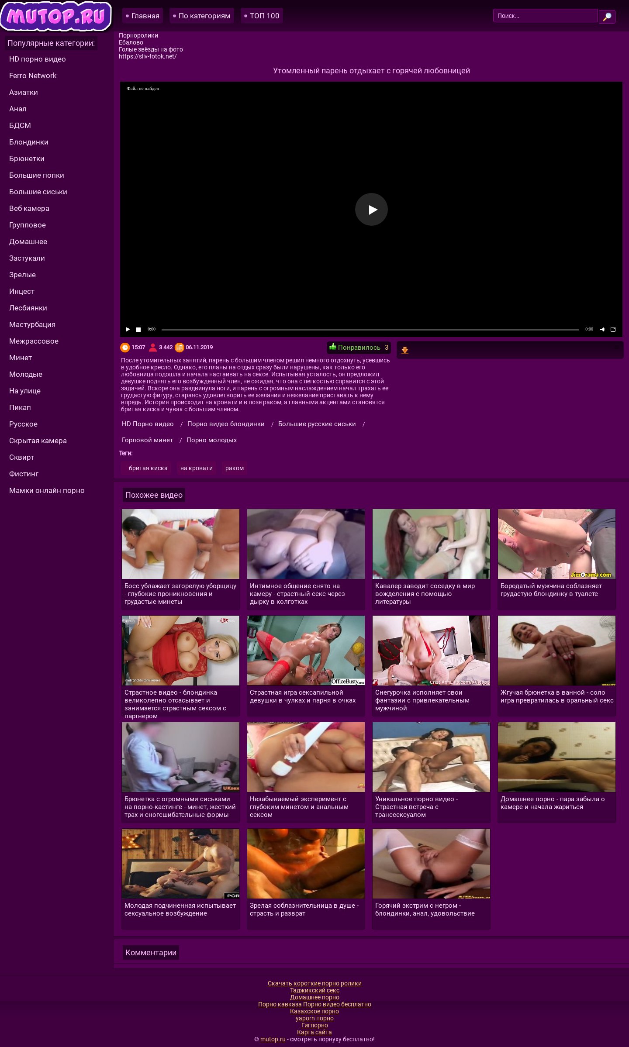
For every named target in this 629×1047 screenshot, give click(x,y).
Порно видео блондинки (226, 424)
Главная (145, 15)
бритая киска (148, 468)
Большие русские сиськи (317, 424)
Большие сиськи (38, 191)
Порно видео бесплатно (337, 1004)
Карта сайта (314, 1032)
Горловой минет (147, 440)
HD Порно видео (148, 424)
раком (234, 468)
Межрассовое (34, 341)
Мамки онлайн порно (47, 490)
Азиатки (23, 92)
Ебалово (131, 42)
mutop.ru (273, 1039)
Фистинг (23, 473)
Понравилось (354, 347)
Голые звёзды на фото (151, 49)
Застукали (27, 258)
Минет (20, 357)
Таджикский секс (314, 990)
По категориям (205, 15)
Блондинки (28, 142)
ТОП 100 (265, 15)
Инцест (22, 291)
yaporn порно (315, 1018)
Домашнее (28, 241)
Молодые (25, 374)
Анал (18, 108)
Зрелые (22, 274)
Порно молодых (212, 440)
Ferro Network (33, 75)
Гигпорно (314, 1025)
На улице (25, 390)
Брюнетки (27, 158)
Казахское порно (314, 1011)
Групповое (27, 224)
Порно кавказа (280, 1004)
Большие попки (36, 175)
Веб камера (29, 208)
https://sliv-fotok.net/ (148, 56)
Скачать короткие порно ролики (315, 983)
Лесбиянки (28, 307)
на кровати (196, 468)
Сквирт (21, 457)
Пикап (20, 407)
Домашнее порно (314, 997)
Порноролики (138, 35)
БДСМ (20, 125)
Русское (23, 424)
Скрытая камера (38, 440)
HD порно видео (37, 59)
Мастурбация (32, 324)
